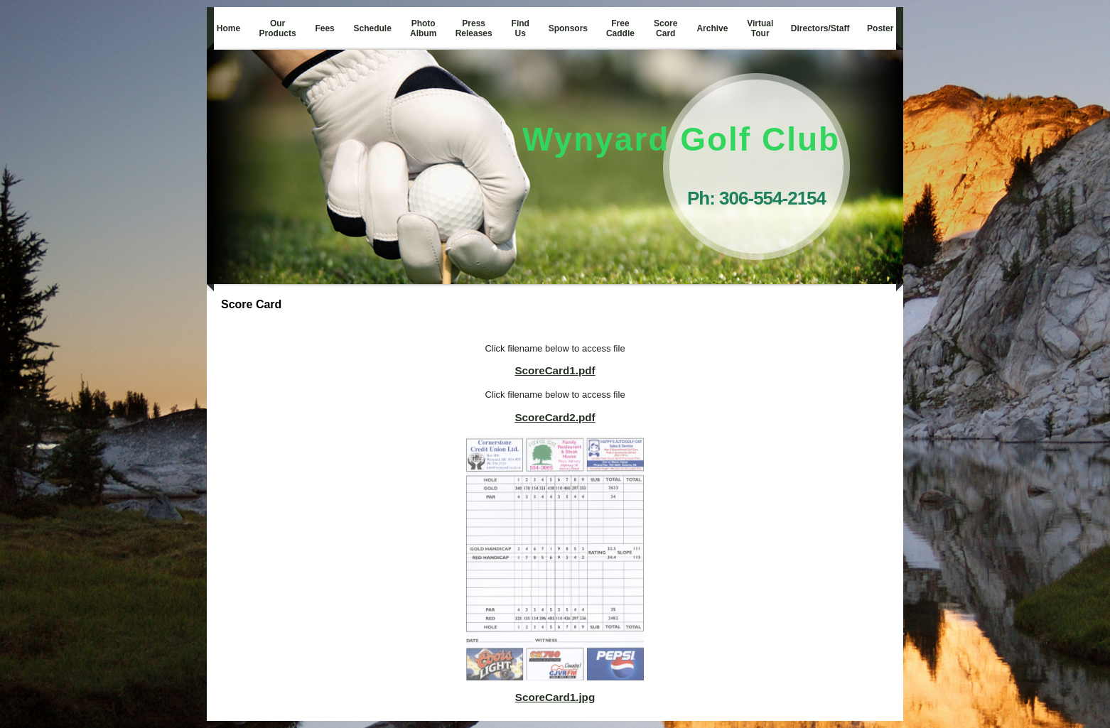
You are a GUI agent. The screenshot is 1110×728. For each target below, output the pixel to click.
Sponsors (568, 28)
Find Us (520, 28)
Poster (880, 28)
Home (228, 28)
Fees (324, 28)
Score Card (665, 28)
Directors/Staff (820, 28)
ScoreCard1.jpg (555, 697)
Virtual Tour (760, 28)
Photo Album (423, 28)
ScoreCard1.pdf (554, 370)
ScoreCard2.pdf (554, 417)
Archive (712, 28)
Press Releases (474, 28)
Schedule (373, 28)
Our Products (277, 28)
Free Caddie (620, 28)
